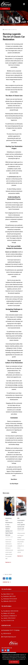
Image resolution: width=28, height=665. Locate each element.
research (13, 291)
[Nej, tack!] (26, 659)
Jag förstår (14, 661)
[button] (23, 4)
